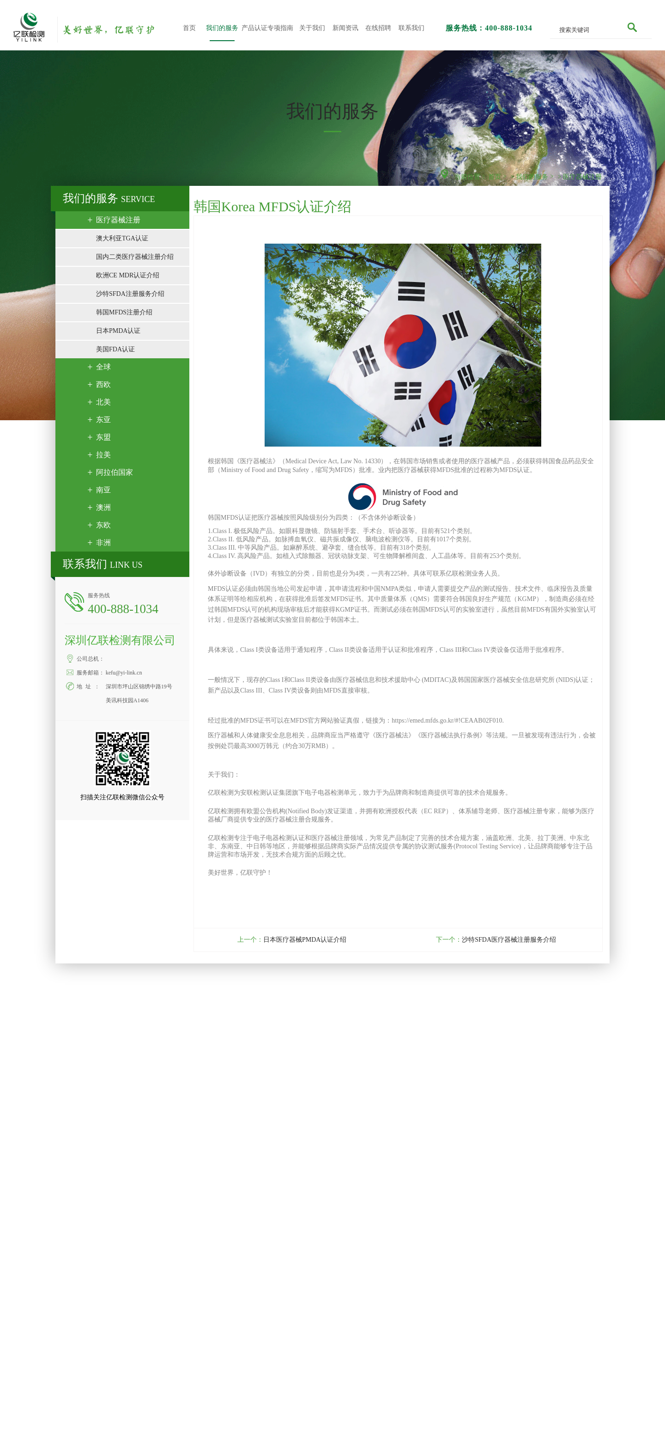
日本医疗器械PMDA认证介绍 (302, 939)
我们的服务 (222, 28)
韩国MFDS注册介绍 (127, 312)
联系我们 (411, 28)
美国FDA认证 (118, 349)
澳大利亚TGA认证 (125, 238)
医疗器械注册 (582, 176)
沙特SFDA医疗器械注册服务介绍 (506, 939)
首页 (189, 28)
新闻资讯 (345, 28)
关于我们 (312, 28)
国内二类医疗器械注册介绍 (137, 256)
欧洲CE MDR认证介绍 (130, 275)
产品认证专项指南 (267, 28)
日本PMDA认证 (121, 330)
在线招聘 (378, 28)
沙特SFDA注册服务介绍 (133, 293)
